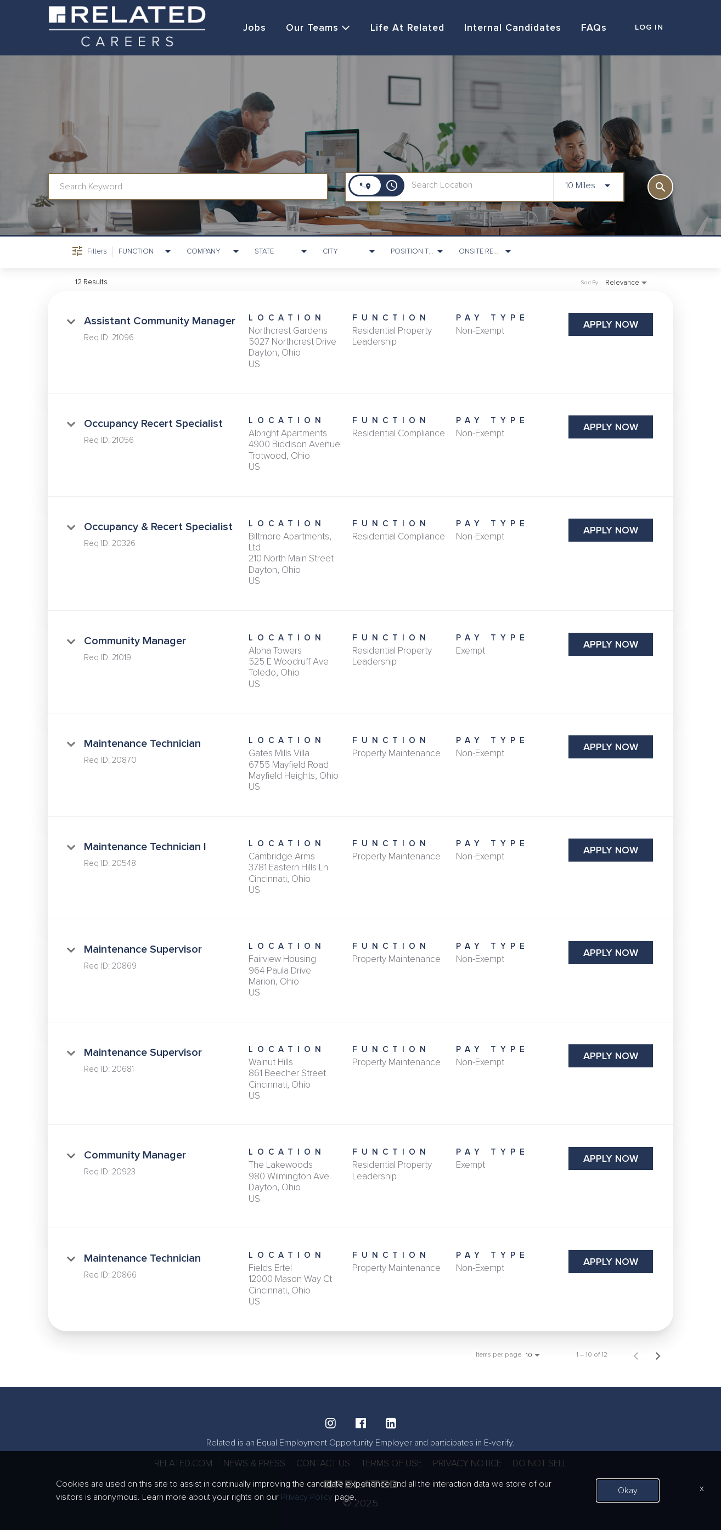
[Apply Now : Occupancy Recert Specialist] (610, 427)
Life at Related (402, 28)
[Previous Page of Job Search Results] (636, 1355)
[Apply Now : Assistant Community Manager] (610, 324)
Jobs (249, 28)
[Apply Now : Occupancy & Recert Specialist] (610, 530)
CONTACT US (319, 1464)
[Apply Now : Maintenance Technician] (610, 747)
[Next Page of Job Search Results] (658, 1355)
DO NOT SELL (551, 1464)
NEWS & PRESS (246, 1464)
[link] (360, 343)
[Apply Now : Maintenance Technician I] (610, 850)
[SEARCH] (660, 187)
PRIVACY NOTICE (473, 1464)
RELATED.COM (170, 1464)
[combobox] (188, 187)
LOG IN (649, 28)
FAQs (591, 28)
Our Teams (313, 28)
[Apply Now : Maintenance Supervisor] (610, 953)
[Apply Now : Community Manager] (610, 644)
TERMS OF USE (392, 1464)
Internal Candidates (509, 28)
